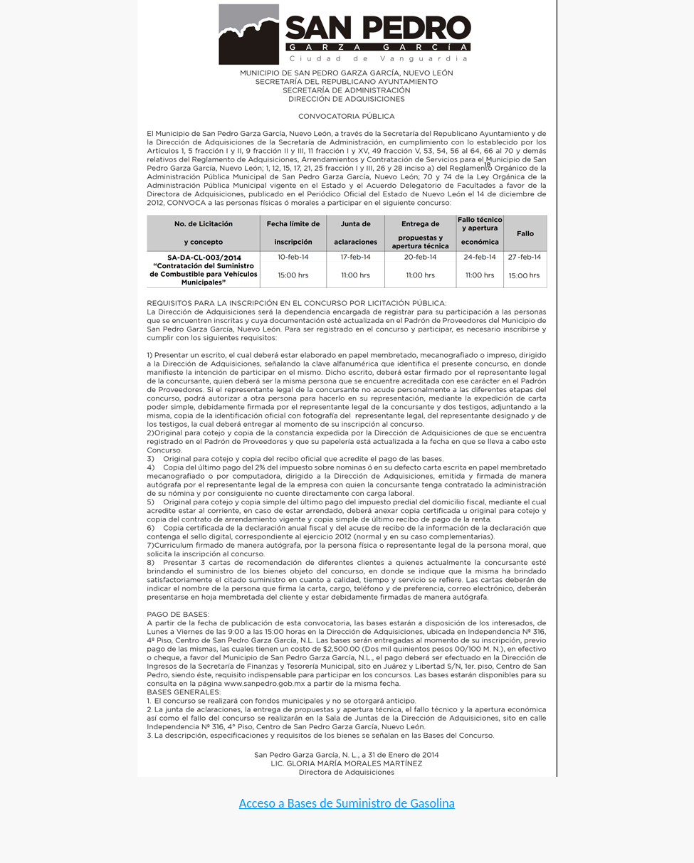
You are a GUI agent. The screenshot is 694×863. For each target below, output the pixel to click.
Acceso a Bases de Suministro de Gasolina (347, 803)
